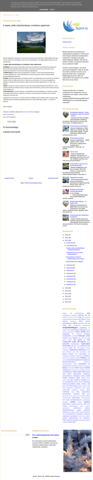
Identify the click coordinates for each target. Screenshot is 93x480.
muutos (65, 378)
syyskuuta (70, 268)
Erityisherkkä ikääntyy (77, 138)
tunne (67, 400)
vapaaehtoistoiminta (68, 410)
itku (75, 348)
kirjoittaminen (78, 360)
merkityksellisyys (67, 372)
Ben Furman (74, 317)
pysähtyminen (70, 382)
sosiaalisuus (75, 390)
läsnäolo (87, 368)
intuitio (71, 348)
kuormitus (80, 366)
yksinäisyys (86, 418)
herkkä (70, 338)
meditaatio (82, 370)
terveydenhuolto (67, 398)
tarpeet (74, 396)
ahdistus (65, 313)
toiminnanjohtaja (86, 398)
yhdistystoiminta (73, 418)
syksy (77, 392)
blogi (79, 317)
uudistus (88, 406)
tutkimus (80, 402)
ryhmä (71, 386)
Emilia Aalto (67, 325)
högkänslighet (85, 344)
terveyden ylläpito (85, 396)
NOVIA (88, 378)
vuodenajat (66, 416)
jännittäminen (83, 352)
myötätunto (71, 378)
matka (77, 370)
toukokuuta (70, 279)
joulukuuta (70, 243)
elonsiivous (73, 321)
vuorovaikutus (74, 416)
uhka (84, 404)
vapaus (79, 410)
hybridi (88, 342)
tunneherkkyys (86, 400)
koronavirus (82, 364)
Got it (52, 10)
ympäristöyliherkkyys (84, 420)
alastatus (65, 317)
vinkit (64, 414)
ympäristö (76, 420)
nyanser (65, 380)
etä (89, 328)
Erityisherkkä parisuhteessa (79, 126)
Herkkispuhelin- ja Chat (70, 336)
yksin (80, 418)
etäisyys (65, 330)
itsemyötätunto (81, 348)
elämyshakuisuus (67, 323)
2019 (66, 299)
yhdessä (88, 416)
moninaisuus (76, 376)
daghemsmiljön (77, 319)
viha (80, 412)
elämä (75, 323)
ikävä (78, 346)
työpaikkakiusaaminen (77, 404)
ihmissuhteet (67, 346)
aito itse (87, 315)
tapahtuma (65, 396)
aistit (88, 313)
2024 (66, 240)
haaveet (65, 332)
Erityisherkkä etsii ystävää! (74, 261)
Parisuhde (83, 380)
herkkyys (65, 338)
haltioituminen (71, 332)
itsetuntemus (74, 350)
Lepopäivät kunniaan (76, 177)
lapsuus (65, 368)
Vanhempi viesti (53, 178)
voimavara (87, 414)
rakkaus (81, 382)
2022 (66, 291)
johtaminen (69, 352)
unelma (65, 406)
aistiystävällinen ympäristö (70, 315)
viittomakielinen (86, 412)
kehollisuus (87, 356)
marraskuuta (71, 245)
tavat (78, 396)
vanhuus (87, 408)
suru (72, 392)
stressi (88, 390)
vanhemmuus (77, 408)
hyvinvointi (66, 344)
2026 (66, 235)
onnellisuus (77, 380)
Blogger (57, 476)
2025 (66, 237)
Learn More (43, 10)
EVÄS (68, 330)
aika (71, 313)
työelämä (87, 402)
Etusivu (31, 178)
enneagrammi (86, 325)
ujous (88, 404)
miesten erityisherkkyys (74, 374)
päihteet (76, 382)
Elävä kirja (87, 323)
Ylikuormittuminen (68, 420)
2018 (66, 302)
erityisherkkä (83, 328)
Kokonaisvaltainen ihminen (70, 364)
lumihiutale (71, 368)
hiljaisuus (75, 338)
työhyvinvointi (66, 404)
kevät (67, 358)
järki (89, 352)
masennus (73, 370)
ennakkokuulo (77, 325)
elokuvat (65, 321)
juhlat (77, 352)
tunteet (72, 402)
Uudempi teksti (9, 178)
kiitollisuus (83, 358)
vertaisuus (65, 412)
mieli (64, 374)
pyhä (64, 382)
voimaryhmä (79, 414)
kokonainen (87, 362)
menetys (88, 370)
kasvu (76, 354)
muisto (83, 376)
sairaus (75, 386)
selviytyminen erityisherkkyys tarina (75, 388)
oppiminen (17, 58)
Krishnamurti (74, 366)
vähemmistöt (81, 416)
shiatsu (88, 388)
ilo (89, 346)
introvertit (65, 348)
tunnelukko (65, 402)
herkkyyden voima (84, 336)
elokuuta (69, 270)
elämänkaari (81, 323)
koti (89, 364)
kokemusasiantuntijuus (69, 362)
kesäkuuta (70, 276)
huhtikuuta (70, 281)
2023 (66, 288)
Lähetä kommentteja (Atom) (33, 183)
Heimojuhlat (66, 334)
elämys (88, 321)
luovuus (81, 368)
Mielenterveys (86, 372)
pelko (88, 380)
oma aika (70, 380)
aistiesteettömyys (79, 313)
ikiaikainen (74, 346)
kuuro (84, 366)
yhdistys (65, 418)
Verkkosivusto (67, 42)
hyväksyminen (75, 344)
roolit (88, 384)
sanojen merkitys (82, 386)
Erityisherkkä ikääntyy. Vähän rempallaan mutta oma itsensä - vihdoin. (79, 114)
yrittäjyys (65, 422)
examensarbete (74, 330)
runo (64, 386)
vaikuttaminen (66, 408)
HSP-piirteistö (81, 342)
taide (83, 394)
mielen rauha (77, 372)
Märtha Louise (80, 378)
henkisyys (87, 334)
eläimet (81, 321)
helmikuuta (70, 284)
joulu (74, 352)
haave (88, 330)
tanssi (88, 394)
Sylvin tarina (74, 152)
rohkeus (83, 384)
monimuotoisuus (67, 376)
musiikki (87, 376)
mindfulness (86, 374)
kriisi (69, 366)
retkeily (78, 384)
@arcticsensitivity (8, 114)
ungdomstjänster (73, 406)
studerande (66, 392)
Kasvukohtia (82, 354)
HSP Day (84, 338)
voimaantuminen (70, 414)
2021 (66, 293)
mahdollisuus (66, 370)
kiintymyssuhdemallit (74, 358)
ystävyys (69, 422)
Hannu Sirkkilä (80, 332)
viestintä (77, 412)
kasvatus (71, 354)
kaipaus (65, 354)
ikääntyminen (84, 346)
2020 (66, 296)
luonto (77, 368)
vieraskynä (71, 412)
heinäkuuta (70, 273)
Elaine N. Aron (85, 319)
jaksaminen (82, 350)
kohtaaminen (86, 360)
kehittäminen (79, 356)
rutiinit (67, 386)
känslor (88, 366)
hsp (80, 338)
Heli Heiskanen (77, 334)
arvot (69, 317)
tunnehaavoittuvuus (76, 400)
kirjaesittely (71, 360)
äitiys (74, 422)
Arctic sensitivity (29, 112)
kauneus (72, 356)
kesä (64, 358)
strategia (82, 390)
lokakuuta (70, 265)
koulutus (65, 366)
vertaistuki (87, 410)
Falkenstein (83, 330)
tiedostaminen (76, 398)
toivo (64, 400)
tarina (70, 396)
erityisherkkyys (70, 327)
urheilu (81, 406)
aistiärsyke (81, 315)
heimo (88, 332)
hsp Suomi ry (79, 340)
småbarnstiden (66, 390)
